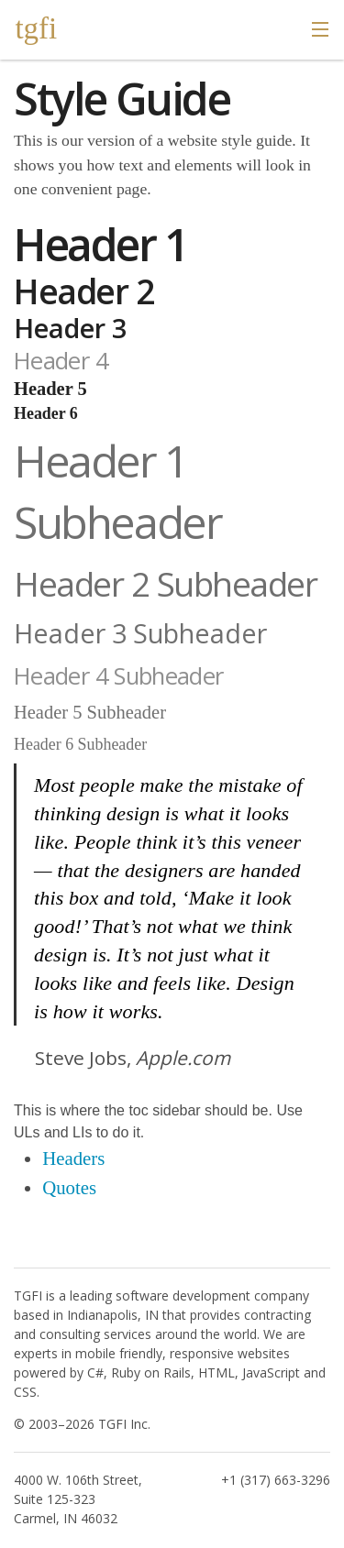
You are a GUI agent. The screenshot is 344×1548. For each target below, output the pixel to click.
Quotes (69, 1187)
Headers (73, 1158)
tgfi (36, 28)
